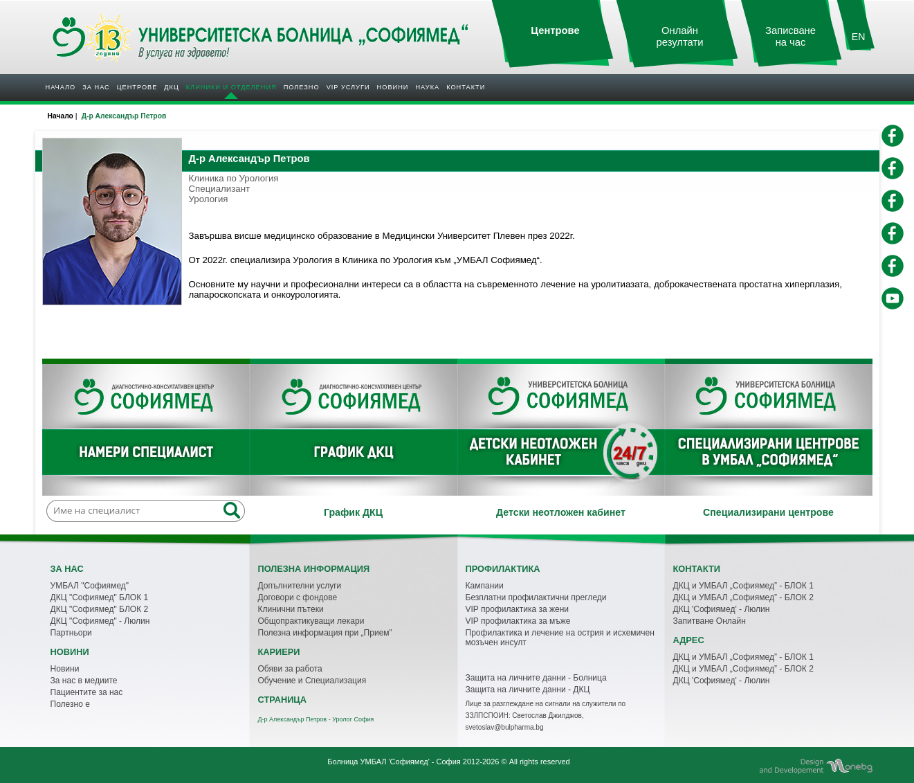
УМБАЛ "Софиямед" (90, 586)
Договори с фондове (298, 597)
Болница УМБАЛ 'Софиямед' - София (393, 761)
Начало (61, 87)
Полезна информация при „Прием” (325, 633)
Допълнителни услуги (300, 586)
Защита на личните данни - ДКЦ (528, 689)
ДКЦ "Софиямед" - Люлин (100, 621)
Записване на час (790, 36)
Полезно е (70, 704)
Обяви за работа (290, 669)
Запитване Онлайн (709, 621)
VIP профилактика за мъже (518, 621)
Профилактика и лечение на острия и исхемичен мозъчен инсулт (560, 637)
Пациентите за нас (87, 692)
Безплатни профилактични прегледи (536, 597)
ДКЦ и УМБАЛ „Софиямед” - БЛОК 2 (743, 597)
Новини (393, 87)
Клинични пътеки (291, 609)
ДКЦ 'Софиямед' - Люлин (721, 609)
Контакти (465, 87)
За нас (95, 87)
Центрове (137, 87)
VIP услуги (348, 87)
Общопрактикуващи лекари (311, 621)
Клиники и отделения (231, 87)
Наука (427, 87)
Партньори (71, 633)
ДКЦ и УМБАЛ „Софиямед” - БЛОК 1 (743, 586)
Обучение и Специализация (312, 680)
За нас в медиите (84, 680)
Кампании (485, 586)
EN (859, 36)
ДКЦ (171, 87)
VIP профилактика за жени (517, 609)
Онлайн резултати (680, 36)
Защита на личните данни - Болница (536, 678)
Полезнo (302, 87)
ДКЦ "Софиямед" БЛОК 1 (100, 597)
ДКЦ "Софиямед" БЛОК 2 (100, 609)
